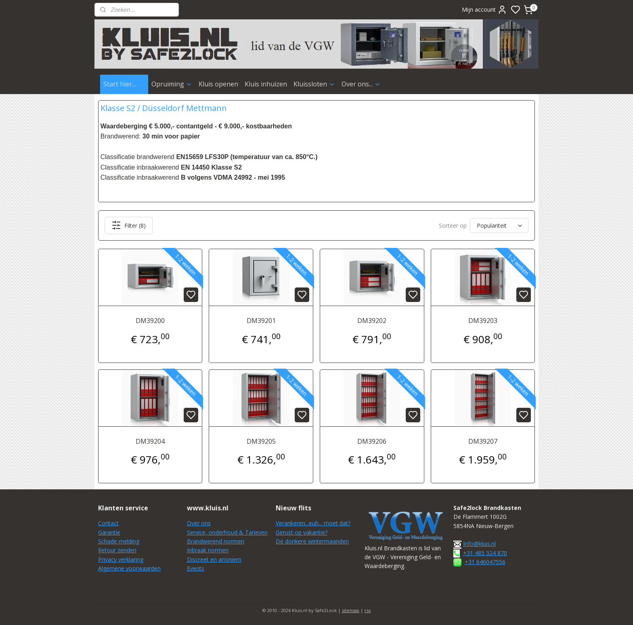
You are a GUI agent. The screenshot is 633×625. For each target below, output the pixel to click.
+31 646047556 (485, 562)
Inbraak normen (207, 550)
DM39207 (482, 441)
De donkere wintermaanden (312, 541)
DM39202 (371, 320)
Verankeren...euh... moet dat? (313, 523)
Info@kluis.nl (479, 543)
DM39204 (150, 441)
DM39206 (371, 441)
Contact (108, 523)
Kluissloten (314, 84)
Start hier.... (124, 84)
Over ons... (361, 84)
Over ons (199, 523)
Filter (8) (128, 225)
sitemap (350, 610)
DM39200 (150, 320)
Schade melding (118, 541)
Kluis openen (218, 84)
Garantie (109, 532)
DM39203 (482, 320)
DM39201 (261, 320)
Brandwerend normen (215, 541)
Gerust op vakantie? (301, 532)
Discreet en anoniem (214, 559)
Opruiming (171, 84)
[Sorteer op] (499, 225)
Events (195, 568)
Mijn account (484, 10)
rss (368, 610)
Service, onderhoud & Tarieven (227, 532)
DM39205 (261, 441)
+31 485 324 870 (485, 553)
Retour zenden (117, 550)
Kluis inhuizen (266, 84)
